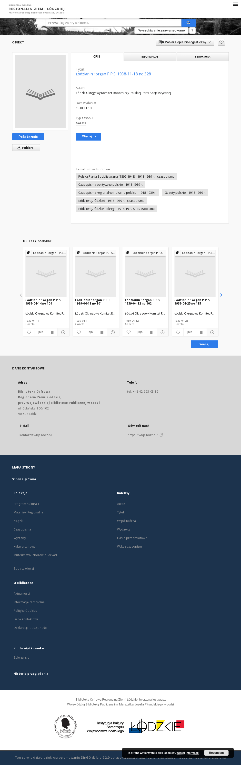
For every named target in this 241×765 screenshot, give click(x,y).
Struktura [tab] (202, 56)
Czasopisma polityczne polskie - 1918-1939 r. (110, 185)
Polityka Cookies (25, 611)
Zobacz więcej (24, 568)
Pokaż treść (28, 137)
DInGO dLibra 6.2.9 (95, 757)
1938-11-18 (83, 108)
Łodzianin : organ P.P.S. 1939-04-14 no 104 (43, 302)
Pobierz (24, 147)
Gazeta (81, 123)
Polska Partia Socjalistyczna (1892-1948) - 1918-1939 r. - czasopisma (126, 176)
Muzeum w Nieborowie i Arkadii (36, 555)
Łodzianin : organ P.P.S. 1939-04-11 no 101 (93, 302)
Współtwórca (126, 521)
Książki (18, 521)
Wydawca (124, 529)
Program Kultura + (27, 504)
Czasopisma (22, 529)
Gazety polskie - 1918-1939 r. (185, 193)
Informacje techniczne (29, 602)
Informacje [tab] (149, 56)
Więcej (204, 344)
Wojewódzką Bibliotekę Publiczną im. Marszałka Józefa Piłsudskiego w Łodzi (120, 704)
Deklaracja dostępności (30, 628)
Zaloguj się (21, 657)
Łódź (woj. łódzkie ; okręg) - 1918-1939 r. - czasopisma (116, 209)
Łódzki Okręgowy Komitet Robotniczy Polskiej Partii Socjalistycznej (123, 93)
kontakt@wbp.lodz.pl (36, 435)
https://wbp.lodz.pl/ (143, 435)
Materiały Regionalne (28, 512)
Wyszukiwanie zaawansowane (161, 30)
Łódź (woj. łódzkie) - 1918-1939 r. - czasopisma (111, 201)
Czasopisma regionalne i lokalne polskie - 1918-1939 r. (117, 193)
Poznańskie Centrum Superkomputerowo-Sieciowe (186, 757)
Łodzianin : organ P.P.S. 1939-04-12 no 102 (143, 302)
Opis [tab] (96, 56)
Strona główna (24, 479)
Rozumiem (216, 753)
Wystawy (20, 538)
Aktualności (22, 594)
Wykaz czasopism (129, 546)
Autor (121, 504)
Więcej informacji (188, 752)
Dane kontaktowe (26, 619)
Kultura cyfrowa (25, 546)
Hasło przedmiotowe (132, 538)
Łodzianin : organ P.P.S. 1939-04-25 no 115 (192, 302)
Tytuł (120, 512)
